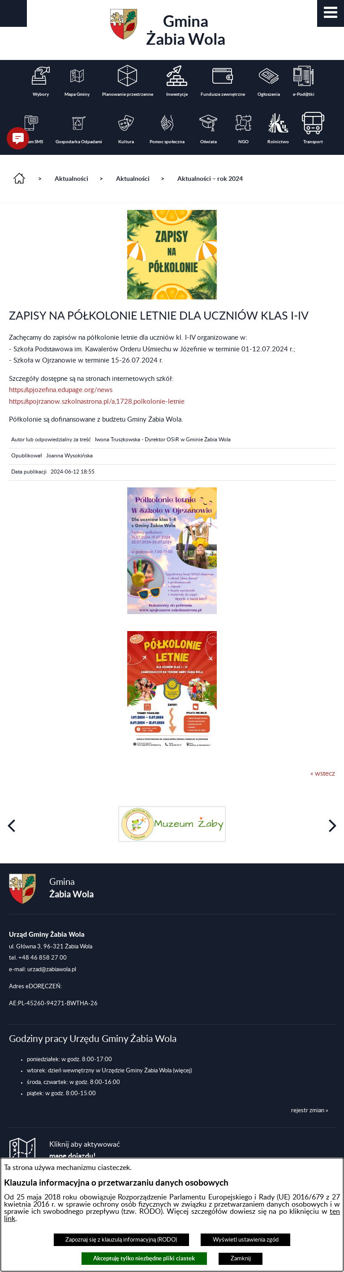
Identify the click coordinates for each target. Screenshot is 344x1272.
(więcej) (182, 1070)
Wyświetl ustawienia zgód (246, 1240)
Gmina (167, 28)
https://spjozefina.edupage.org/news (60, 390)
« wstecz (322, 773)
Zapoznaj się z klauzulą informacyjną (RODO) (121, 1240)
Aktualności (71, 178)
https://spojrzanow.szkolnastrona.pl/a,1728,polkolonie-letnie (97, 401)
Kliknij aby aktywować (84, 1150)
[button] (330, 13)
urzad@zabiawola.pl (51, 969)
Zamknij (241, 1258)
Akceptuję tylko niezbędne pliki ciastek (144, 1258)
